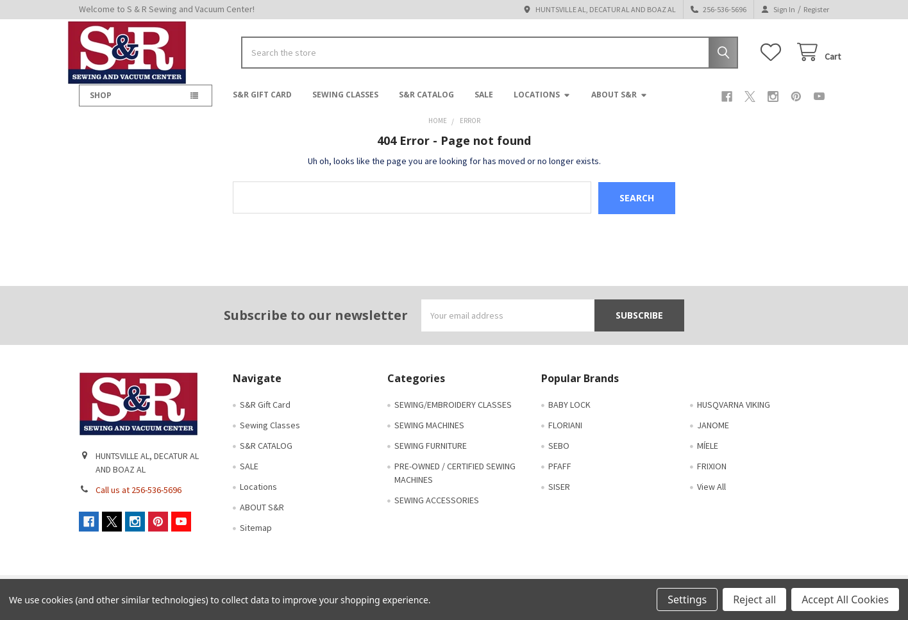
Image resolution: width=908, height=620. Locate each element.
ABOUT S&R (619, 103)
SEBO (558, 454)
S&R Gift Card (262, 103)
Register (816, 9)
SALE (484, 103)
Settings (687, 599)
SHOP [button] (101, 104)
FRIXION (712, 474)
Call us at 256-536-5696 (138, 498)
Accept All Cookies (845, 599)
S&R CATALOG (426, 103)
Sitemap (256, 536)
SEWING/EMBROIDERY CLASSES (453, 413)
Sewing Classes (345, 103)
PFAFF (559, 474)
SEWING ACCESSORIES (436, 508)
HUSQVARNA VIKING (733, 413)
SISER (559, 495)
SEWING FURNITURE (430, 454)
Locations (542, 103)
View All (711, 495)
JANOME (713, 433)
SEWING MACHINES (429, 433)
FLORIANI (565, 433)
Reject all (754, 599)
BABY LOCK (569, 413)
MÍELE (707, 454)
